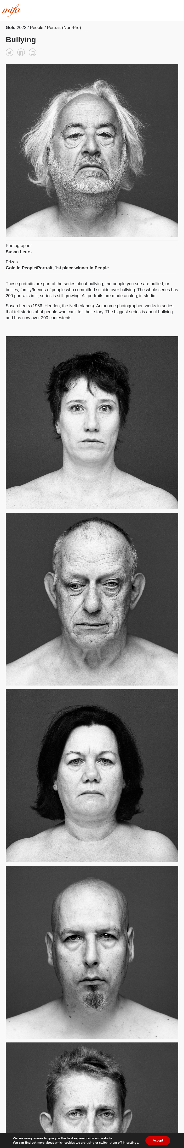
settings (132, 1143)
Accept (158, 1140)
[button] (9, 52)
